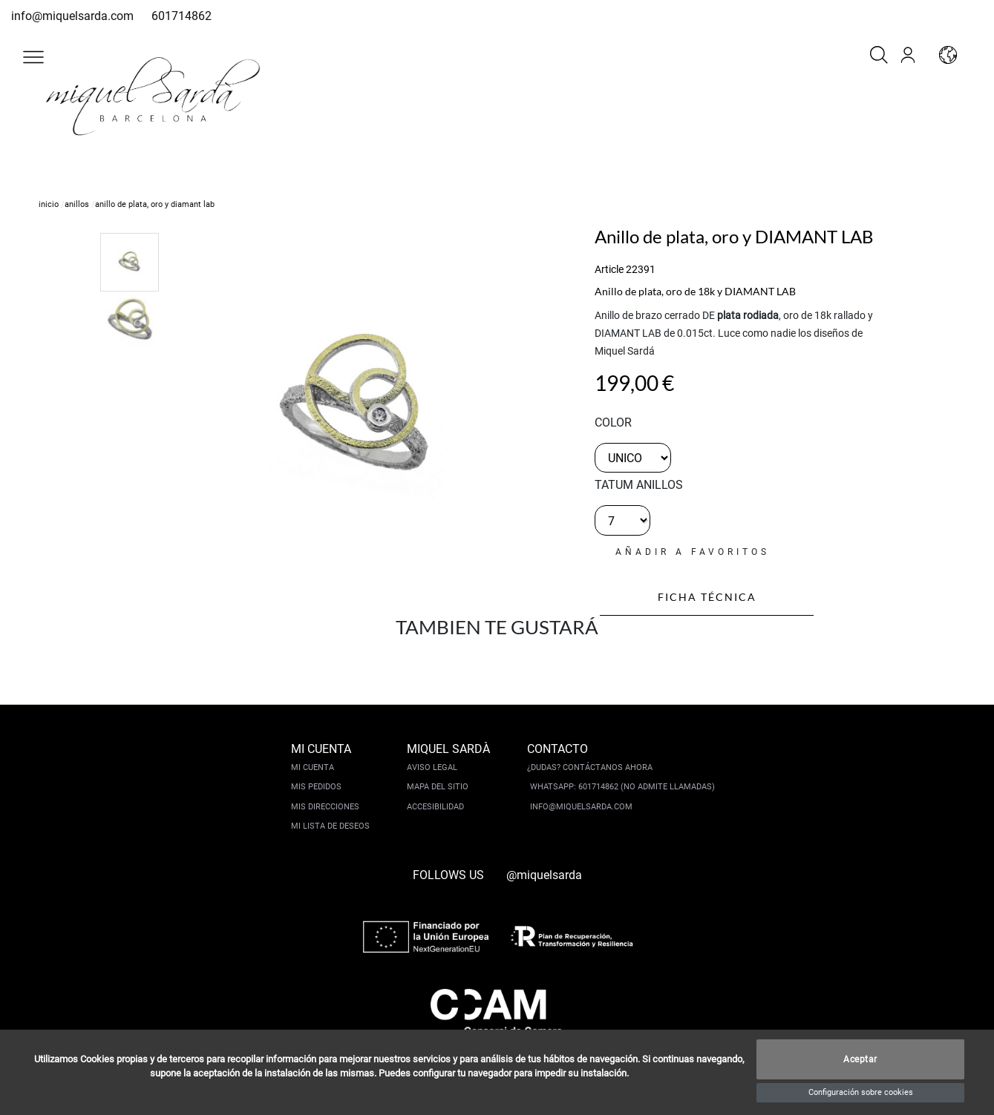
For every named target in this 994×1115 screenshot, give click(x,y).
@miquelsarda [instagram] (544, 875)
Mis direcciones (325, 807)
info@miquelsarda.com (72, 16)
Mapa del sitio (437, 787)
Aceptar (860, 1059)
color (613, 422)
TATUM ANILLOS (639, 485)
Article (609, 269)
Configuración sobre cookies (860, 1092)
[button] (33, 57)
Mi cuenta (312, 767)
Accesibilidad (435, 807)
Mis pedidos (316, 787)
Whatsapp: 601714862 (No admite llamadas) (622, 787)
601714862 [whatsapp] (181, 16)
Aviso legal (432, 767)
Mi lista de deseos (330, 826)
